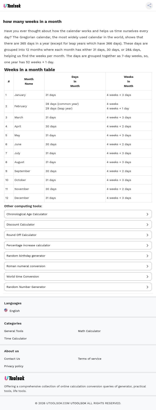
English (12, 310)
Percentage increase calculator (28, 245)
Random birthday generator (25, 255)
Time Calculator (15, 338)
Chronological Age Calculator (26, 214)
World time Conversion (22, 276)
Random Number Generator (26, 287)
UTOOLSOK (78, 403)
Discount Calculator (20, 224)
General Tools (13, 331)
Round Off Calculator (21, 235)
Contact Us (12, 358)
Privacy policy (13, 366)
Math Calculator (89, 331)
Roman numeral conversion (25, 266)
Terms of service (89, 358)
